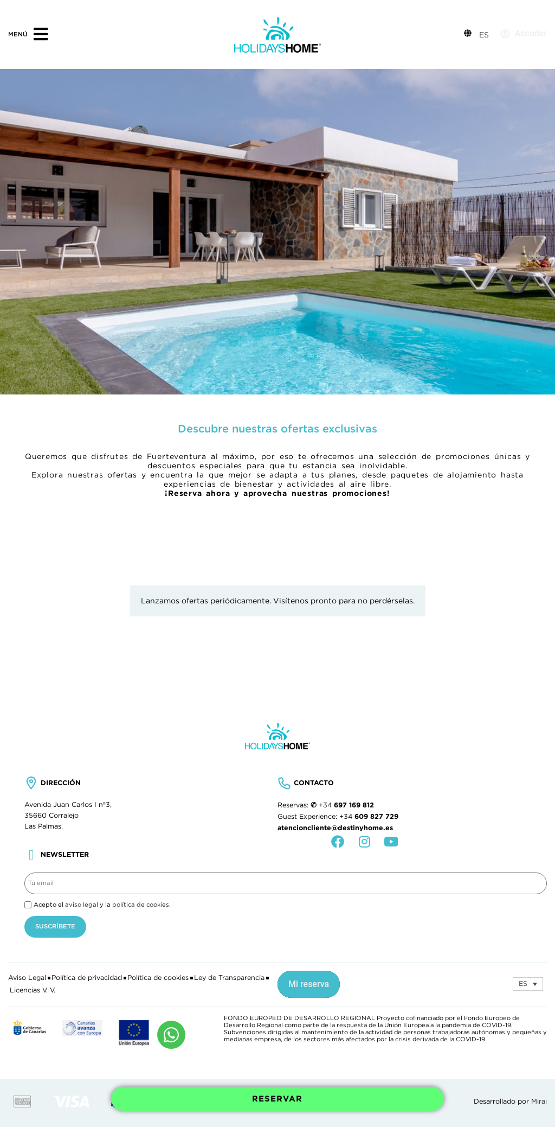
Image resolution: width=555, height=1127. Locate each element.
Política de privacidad (86, 978)
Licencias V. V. (32, 990)
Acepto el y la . (102, 904)
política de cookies (140, 904)
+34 (346, 805)
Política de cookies (158, 978)
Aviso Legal (27, 978)
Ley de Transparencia (229, 978)
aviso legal (81, 904)
